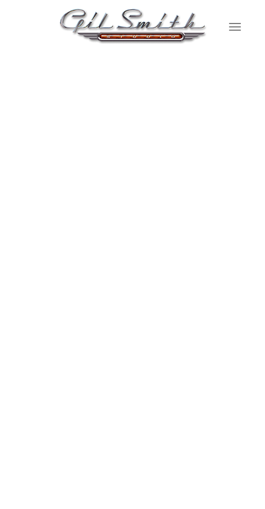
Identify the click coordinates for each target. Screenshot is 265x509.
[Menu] (235, 27)
